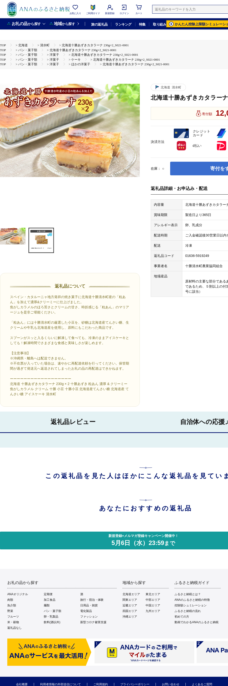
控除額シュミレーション (191, 605)
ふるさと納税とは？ (188, 594)
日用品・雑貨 (89, 605)
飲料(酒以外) (52, 622)
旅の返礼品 (99, 24)
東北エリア (153, 594)
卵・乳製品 (51, 616)
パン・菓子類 (52, 611)
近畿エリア (130, 605)
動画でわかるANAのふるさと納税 (197, 622)
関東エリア (130, 599)
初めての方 (182, 616)
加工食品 (49, 599)
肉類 (10, 599)
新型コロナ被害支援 (93, 622)
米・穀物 (13, 622)
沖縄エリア (130, 616)
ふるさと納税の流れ (188, 611)
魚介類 (11, 605)
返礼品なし (14, 628)
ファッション (89, 616)
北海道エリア (131, 594)
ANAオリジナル (17, 594)
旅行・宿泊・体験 (92, 599)
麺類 (47, 605)
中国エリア (153, 605)
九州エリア (153, 611)
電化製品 (86, 611)
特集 (142, 24)
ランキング (123, 24)
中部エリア (153, 599)
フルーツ (13, 616)
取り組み (159, 24)
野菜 (10, 611)
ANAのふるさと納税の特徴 (192, 599)
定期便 (48, 594)
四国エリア (130, 611)
